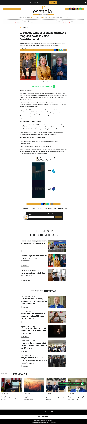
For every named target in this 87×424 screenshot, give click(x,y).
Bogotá (67, 17)
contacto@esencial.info (60, 208)
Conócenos (53, 2)
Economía (20, 17)
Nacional (45, 17)
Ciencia (57, 17)
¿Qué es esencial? (43, 417)
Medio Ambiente (27, 17)
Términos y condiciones (48, 420)
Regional (62, 17)
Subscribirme (58, 216)
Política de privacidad (38, 420)
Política (33, 17)
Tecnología (39, 17)
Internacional (51, 17)
